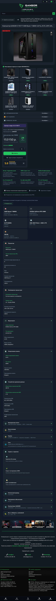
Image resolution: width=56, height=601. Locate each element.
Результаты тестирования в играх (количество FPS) (19, 195)
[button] (28, 9)
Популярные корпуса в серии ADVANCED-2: (17, 66)
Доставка (31, 571)
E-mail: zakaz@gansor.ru (6, 585)
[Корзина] (39, 598)
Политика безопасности (35, 574)
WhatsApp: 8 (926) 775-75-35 (8, 583)
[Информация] (43, 2)
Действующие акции (6, 571)
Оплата (31, 573)
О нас (2, 573)
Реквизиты (3, 577)
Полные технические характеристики (15, 190)
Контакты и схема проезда (7, 576)
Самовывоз (32, 576)
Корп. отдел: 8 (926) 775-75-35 (8, 586)
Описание (32, 190)
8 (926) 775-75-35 (46, 556)
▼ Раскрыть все (8, 203)
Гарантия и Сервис (45, 190)
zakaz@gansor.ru (28, 556)
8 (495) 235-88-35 (36, 544)
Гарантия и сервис (5, 574)
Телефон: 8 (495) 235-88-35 (8, 582)
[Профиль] (50, 598)
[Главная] (5, 598)
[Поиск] (28, 598)
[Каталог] (16, 598)
